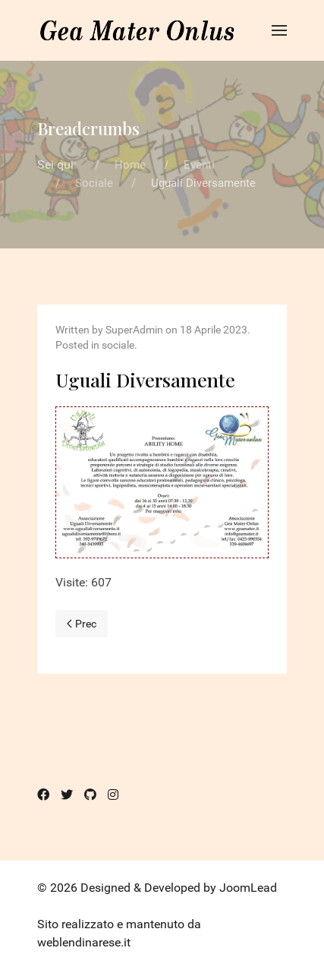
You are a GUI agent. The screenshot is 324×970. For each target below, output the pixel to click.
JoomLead (248, 887)
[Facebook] (43, 795)
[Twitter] (67, 795)
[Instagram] (113, 795)
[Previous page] (81, 623)
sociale (118, 345)
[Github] (90, 795)
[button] (279, 30)
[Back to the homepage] (137, 30)
